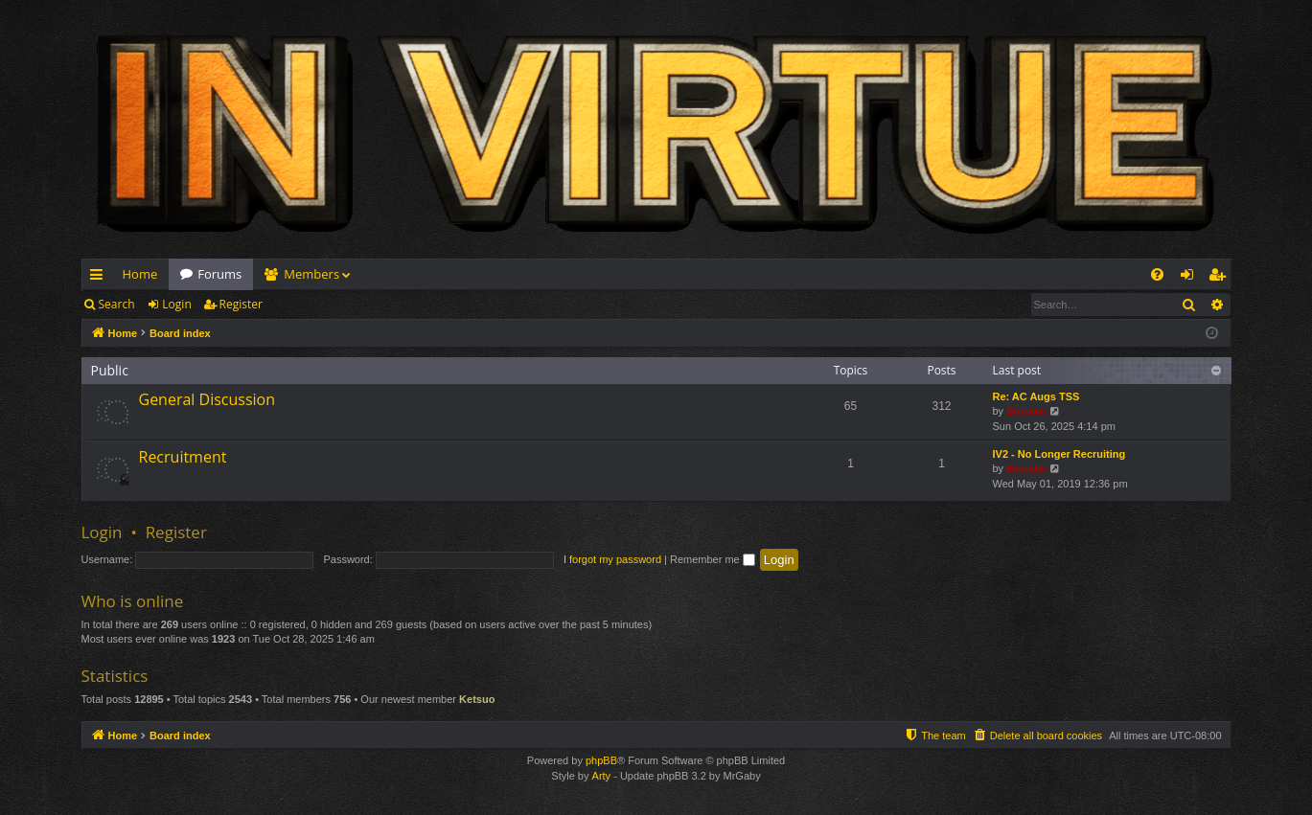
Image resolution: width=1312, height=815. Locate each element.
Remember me (712, 559)
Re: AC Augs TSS (1036, 396)
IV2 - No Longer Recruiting (1059, 454)
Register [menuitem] (1220, 277)
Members (311, 274)
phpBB (601, 760)
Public (109, 370)
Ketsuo (477, 699)
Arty (601, 775)
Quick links (100, 277)
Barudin (1026, 411)
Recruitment (183, 456)
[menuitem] (1157, 274)
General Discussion (207, 399)
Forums (219, 274)
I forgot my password (612, 559)
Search (117, 304)
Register (241, 304)
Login (176, 304)
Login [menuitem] (1191, 277)
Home (140, 274)
